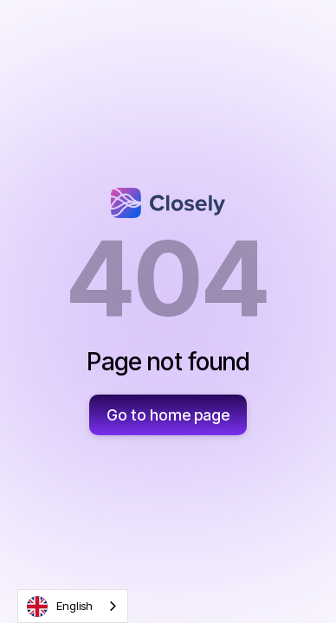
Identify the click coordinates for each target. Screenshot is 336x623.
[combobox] (72, 606)
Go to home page (168, 415)
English (60, 606)
